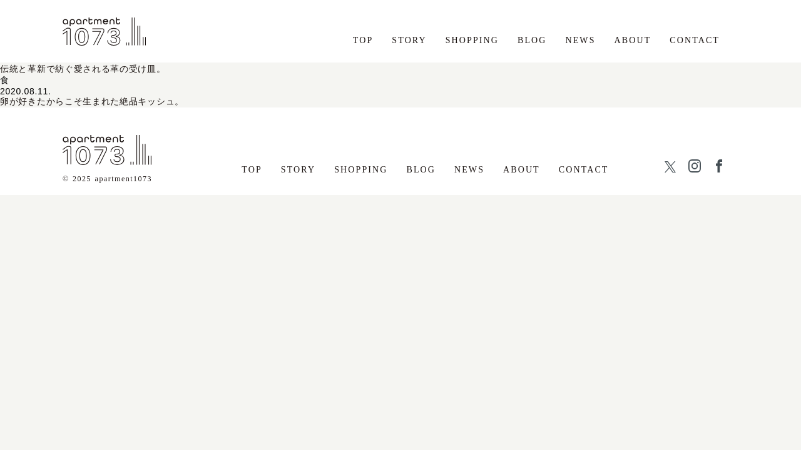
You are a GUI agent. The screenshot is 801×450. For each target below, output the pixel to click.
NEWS (581, 40)
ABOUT (633, 40)
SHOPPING (472, 40)
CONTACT (695, 40)
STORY (409, 40)
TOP (363, 40)
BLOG (532, 40)
